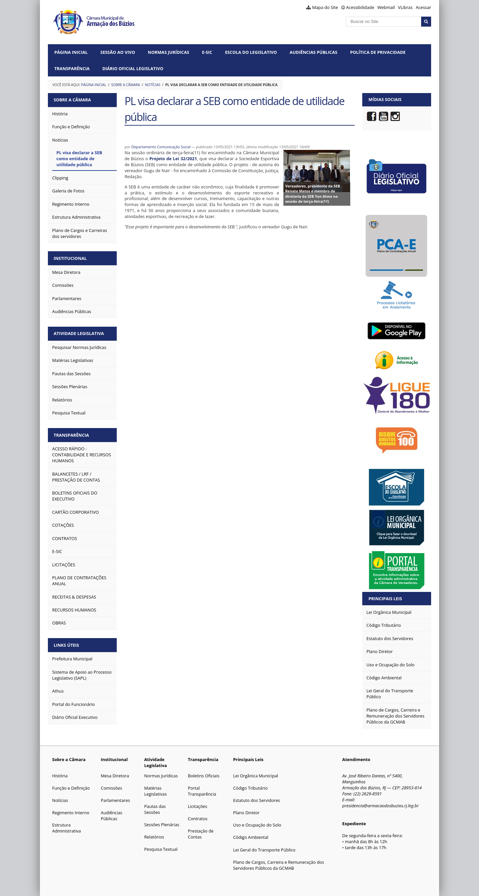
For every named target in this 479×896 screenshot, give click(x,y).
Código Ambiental (250, 837)
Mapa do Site (325, 7)
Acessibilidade (360, 7)
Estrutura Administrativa (66, 828)
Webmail (386, 7)
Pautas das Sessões (155, 809)
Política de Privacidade (377, 52)
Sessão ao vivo (117, 52)
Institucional (70, 258)
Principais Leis (385, 599)
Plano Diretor (246, 813)
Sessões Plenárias (161, 825)
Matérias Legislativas (155, 791)
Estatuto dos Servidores (256, 800)
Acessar (423, 7)
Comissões (111, 788)
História (60, 776)
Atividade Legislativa (79, 332)
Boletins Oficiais (204, 776)
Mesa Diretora (115, 776)
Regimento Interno (70, 813)
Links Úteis (67, 643)
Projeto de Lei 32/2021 (173, 159)
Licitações (197, 806)
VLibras (405, 7)
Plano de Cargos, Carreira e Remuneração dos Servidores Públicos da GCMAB (278, 865)
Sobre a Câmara (125, 84)
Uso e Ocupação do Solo (257, 825)
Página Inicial (70, 52)
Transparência (71, 68)
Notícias (152, 84)
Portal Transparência (202, 791)
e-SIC (207, 52)
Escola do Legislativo (251, 52)
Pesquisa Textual (160, 849)
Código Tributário (250, 788)
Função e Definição (71, 788)
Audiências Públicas (313, 52)
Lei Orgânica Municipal (255, 776)
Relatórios (154, 837)
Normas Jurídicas (168, 52)
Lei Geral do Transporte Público (264, 850)
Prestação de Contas (201, 834)
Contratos (198, 819)
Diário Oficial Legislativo (132, 68)
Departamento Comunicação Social (161, 146)
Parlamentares (115, 800)
